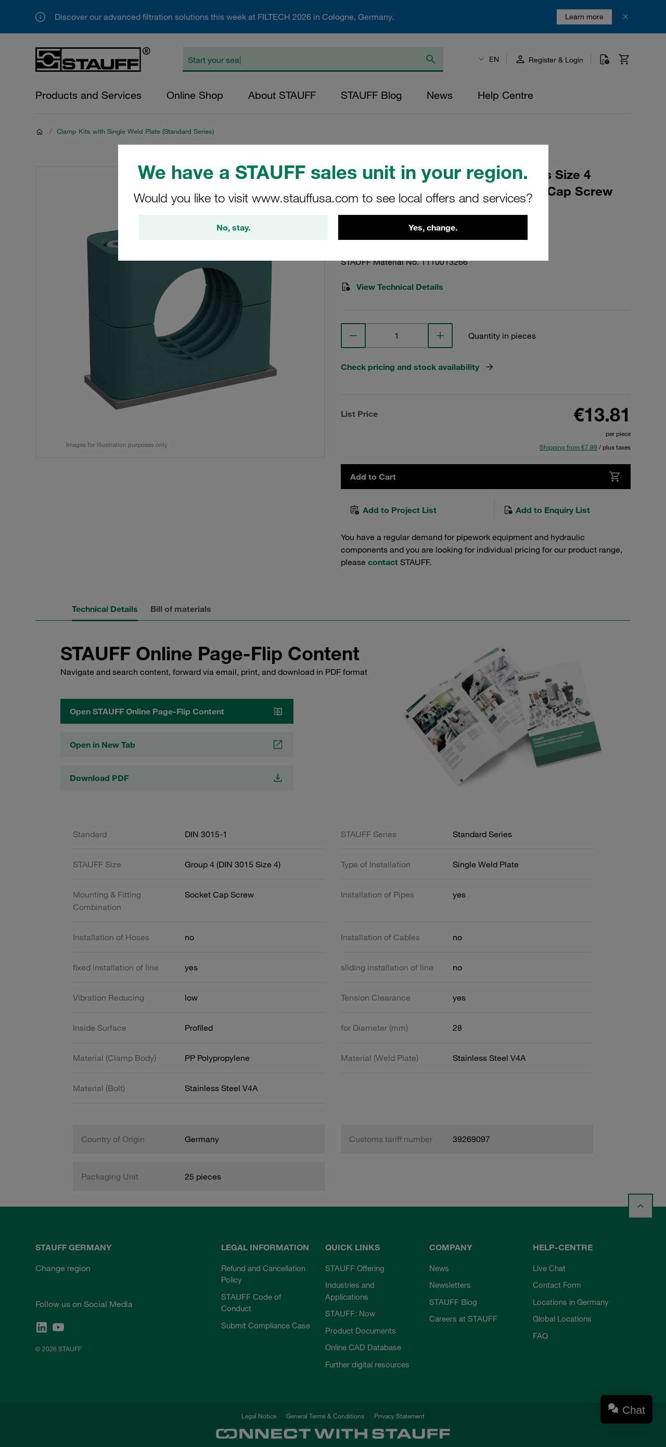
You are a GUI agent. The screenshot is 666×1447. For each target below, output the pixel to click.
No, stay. (233, 227)
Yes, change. (432, 227)
